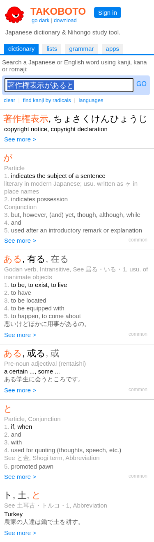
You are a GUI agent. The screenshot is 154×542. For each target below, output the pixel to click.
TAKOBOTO (58, 11)
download (65, 20)
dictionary (21, 48)
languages (90, 100)
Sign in (107, 12)
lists (51, 48)
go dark (40, 20)
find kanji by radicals (47, 100)
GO (141, 83)
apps (113, 48)
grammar (81, 48)
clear (9, 100)
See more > (20, 139)
